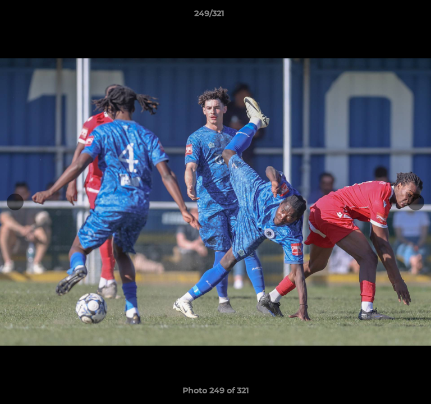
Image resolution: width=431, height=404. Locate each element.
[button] (390, 16)
